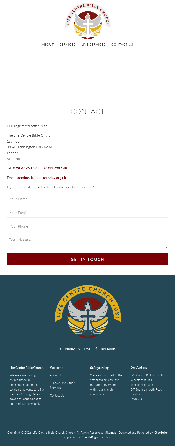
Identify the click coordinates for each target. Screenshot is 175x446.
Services (67, 44)
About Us (56, 375)
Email (88, 349)
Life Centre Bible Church (27, 368)
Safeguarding (99, 368)
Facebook (107, 349)
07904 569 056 (25, 168)
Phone (70, 349)
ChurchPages (90, 437)
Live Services (93, 44)
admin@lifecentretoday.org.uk (41, 177)
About (48, 44)
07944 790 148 (55, 168)
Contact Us (122, 44)
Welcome (56, 368)
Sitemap (110, 432)
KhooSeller (161, 432)
